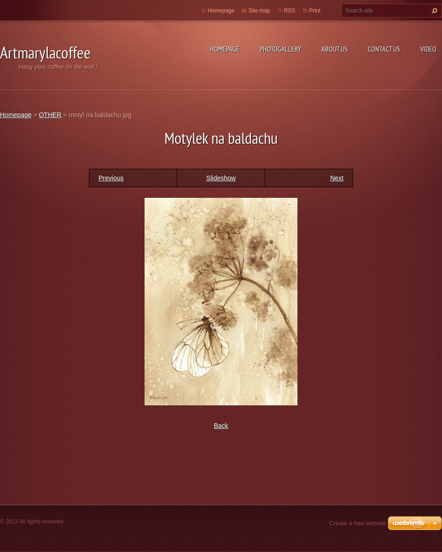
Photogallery (280, 48)
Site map (259, 10)
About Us (334, 48)
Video (428, 48)
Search (433, 11)
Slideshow (221, 178)
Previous (111, 178)
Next (336, 178)
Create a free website (357, 523)
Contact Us (384, 48)
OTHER (50, 115)
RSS (290, 10)
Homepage (224, 48)
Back (221, 425)
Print (314, 10)
